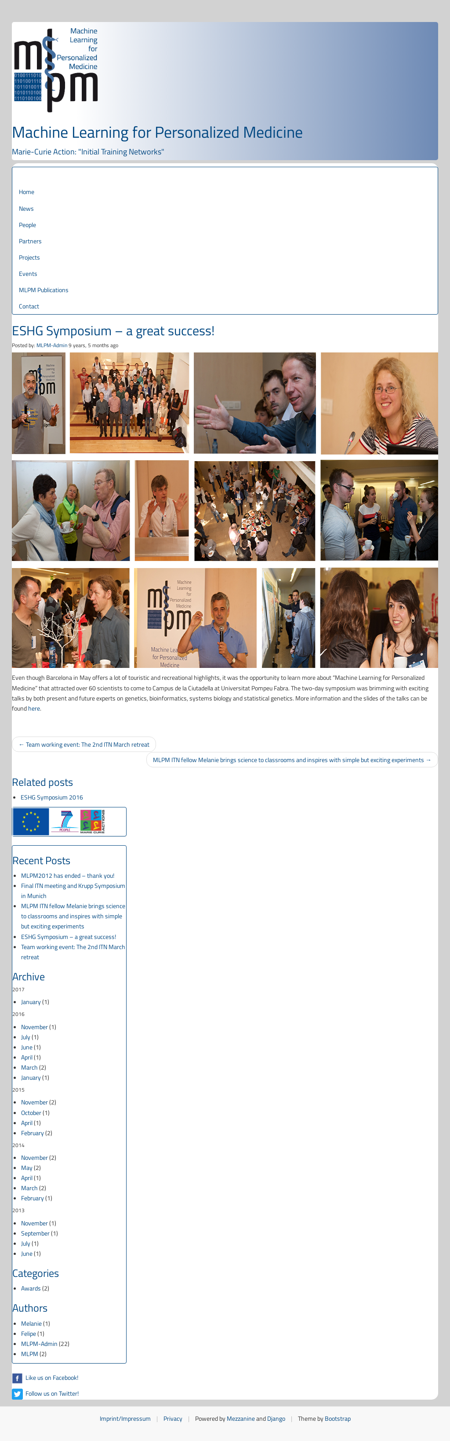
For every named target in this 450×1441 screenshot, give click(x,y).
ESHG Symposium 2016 (52, 797)
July (25, 1036)
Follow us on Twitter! (45, 1393)
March (29, 1067)
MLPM (29, 1353)
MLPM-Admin (51, 345)
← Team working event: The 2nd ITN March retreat (83, 744)
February (32, 1132)
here (34, 708)
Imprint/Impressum (125, 1418)
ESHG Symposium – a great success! (68, 936)
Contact (29, 306)
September (35, 1233)
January (31, 1001)
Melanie (31, 1323)
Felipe (28, 1333)
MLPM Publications (44, 289)
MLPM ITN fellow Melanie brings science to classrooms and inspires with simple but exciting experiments (73, 916)
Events (28, 273)
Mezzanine (241, 1418)
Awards (31, 1288)
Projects (29, 257)
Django (276, 1418)
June (27, 1047)
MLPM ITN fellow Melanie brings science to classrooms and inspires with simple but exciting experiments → (292, 759)
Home (26, 191)
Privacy (172, 1418)
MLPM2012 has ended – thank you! (67, 875)
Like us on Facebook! (45, 1377)
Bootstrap (338, 1418)
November (34, 1026)
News (26, 208)
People (27, 224)
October (31, 1112)
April (27, 1057)
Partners (30, 241)
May (27, 1167)
